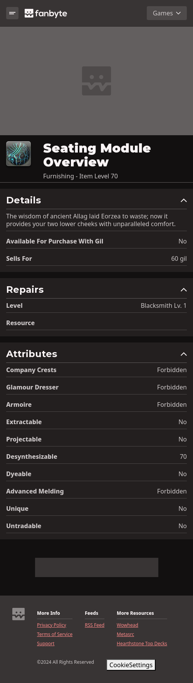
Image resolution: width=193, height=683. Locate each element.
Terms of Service (54, 634)
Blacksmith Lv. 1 (164, 305)
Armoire (19, 404)
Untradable (23, 526)
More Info (48, 613)
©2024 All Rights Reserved (65, 662)
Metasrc (125, 634)
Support (45, 644)
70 (183, 456)
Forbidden (172, 370)
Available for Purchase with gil (54, 241)
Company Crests (31, 370)
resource (20, 323)
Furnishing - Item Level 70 (80, 176)
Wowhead (127, 625)
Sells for (19, 258)
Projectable (24, 439)
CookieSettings (131, 665)
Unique (17, 508)
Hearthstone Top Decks (142, 644)
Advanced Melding (35, 491)
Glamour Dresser (32, 387)
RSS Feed (94, 625)
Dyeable (18, 474)
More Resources (135, 613)
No (182, 241)
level (14, 305)
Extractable (24, 422)
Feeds (91, 613)
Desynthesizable (31, 456)
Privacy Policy (51, 625)
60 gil (179, 258)
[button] (96, 202)
